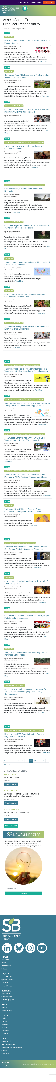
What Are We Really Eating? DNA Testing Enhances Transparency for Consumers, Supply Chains (27, 404)
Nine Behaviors (6, 1010)
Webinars (4, 983)
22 (9, 764)
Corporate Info (6, 1041)
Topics (3, 963)
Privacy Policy (5, 1066)
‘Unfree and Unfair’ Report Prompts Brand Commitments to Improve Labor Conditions (23, 510)
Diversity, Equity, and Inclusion (11, 1047)
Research (4, 1034)
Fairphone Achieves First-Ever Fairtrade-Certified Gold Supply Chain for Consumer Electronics (25, 548)
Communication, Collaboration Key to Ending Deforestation (24, 190)
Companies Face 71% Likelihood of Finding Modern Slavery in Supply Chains (27, 76)
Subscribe (23, 893)
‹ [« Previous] (4, 761)
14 (26, 761)
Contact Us (5, 1054)
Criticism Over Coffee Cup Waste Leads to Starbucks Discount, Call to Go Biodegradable (27, 110)
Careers (4, 1051)
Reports (4, 1007)
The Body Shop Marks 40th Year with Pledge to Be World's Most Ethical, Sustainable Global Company (26, 370)
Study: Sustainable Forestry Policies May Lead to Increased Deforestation (25, 653)
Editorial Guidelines (8, 1044)
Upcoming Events (7, 980)
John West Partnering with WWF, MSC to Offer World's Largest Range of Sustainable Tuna (24, 439)
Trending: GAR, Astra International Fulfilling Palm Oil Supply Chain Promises (27, 263)
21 (5, 764)
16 (35, 761)
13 (22, 761)
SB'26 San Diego (7, 976)
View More (43, 62)
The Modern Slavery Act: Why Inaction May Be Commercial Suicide (24, 147)
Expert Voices (6, 966)
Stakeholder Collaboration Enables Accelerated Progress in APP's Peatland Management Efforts (25, 476)
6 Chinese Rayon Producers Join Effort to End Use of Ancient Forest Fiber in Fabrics (26, 226)
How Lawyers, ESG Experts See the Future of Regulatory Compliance (24, 735)
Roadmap (4, 1021)
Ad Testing (5, 1027)
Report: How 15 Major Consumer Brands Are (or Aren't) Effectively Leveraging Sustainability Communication (25, 691)
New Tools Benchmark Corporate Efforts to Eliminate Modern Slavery (27, 42)
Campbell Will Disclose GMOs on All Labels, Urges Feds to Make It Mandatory (26, 617)
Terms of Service (6, 1062)
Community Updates (8, 1000)
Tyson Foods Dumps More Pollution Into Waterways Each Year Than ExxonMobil (27, 327)
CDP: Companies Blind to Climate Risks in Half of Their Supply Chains (26, 582)
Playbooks (5, 1031)
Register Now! (49, 2)
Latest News (5, 959)
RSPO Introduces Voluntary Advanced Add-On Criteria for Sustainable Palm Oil (24, 295)
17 (39, 761)
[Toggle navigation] (4, 13)
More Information (11, 784)
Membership (5, 993)
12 (18, 761)
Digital (3, 1018)
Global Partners (6, 997)
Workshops (5, 1024)
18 (43, 761)
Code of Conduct (7, 986)
